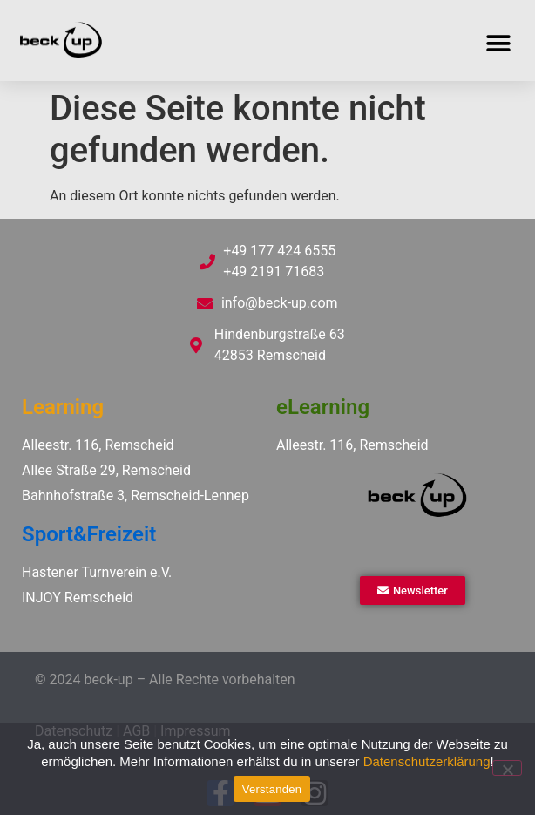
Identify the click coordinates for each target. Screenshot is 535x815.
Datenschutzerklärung (427, 761)
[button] (498, 43)
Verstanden (271, 789)
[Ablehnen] (507, 768)
